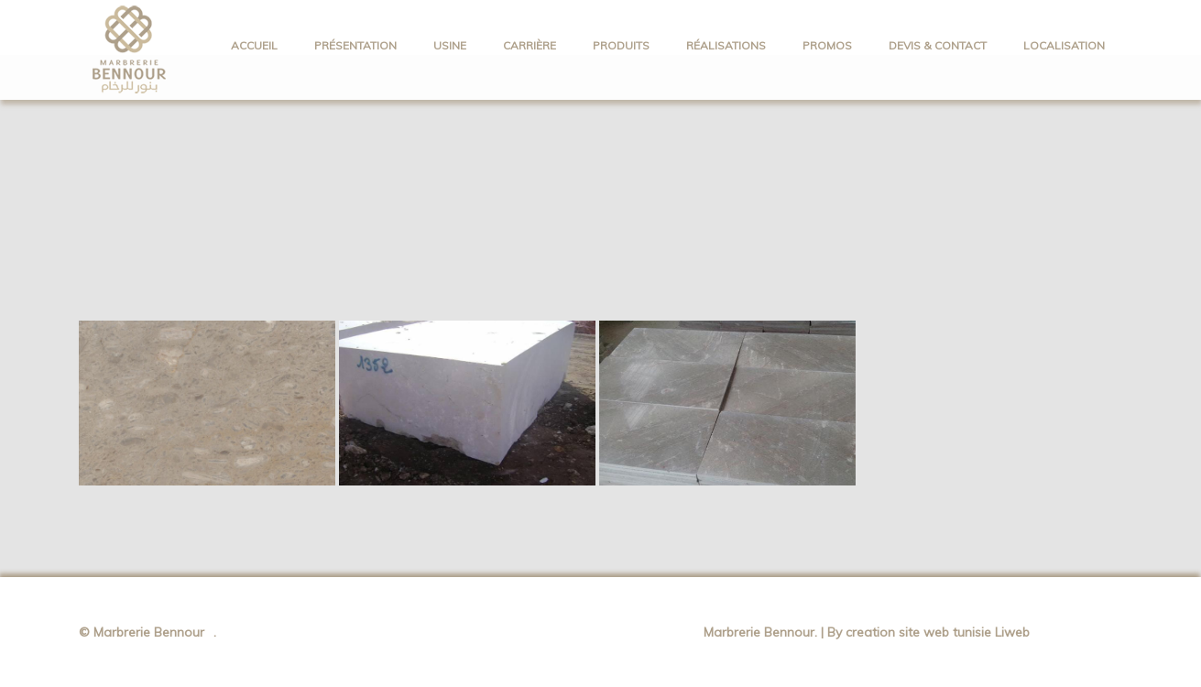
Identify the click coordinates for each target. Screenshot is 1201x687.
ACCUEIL (254, 45)
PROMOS (827, 45)
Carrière (529, 45)
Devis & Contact (938, 45)
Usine (449, 45)
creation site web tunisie (920, 632)
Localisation (1064, 45)
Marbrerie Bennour (148, 632)
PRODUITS (621, 45)
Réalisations (726, 45)
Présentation (355, 45)
